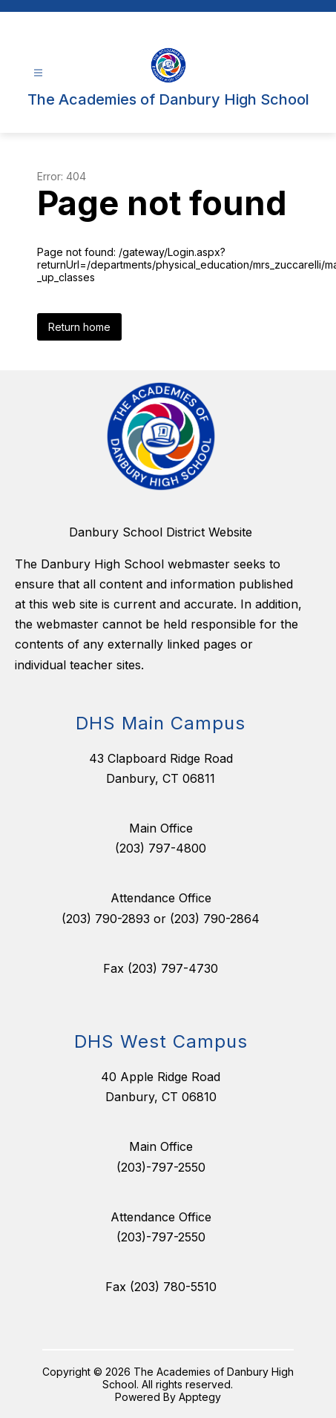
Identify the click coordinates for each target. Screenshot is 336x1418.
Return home (79, 327)
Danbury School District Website (160, 532)
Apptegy (200, 1397)
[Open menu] (38, 73)
